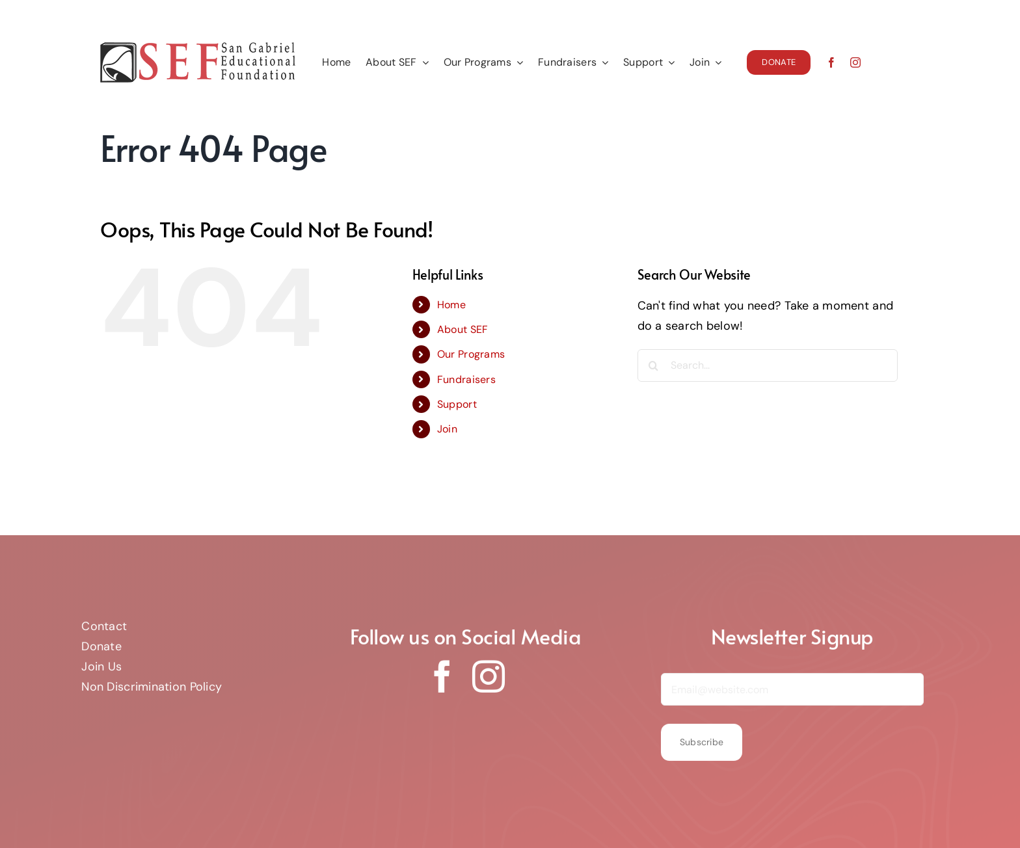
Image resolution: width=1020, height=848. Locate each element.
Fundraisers (466, 379)
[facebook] (831, 62)
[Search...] (768, 365)
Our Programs (471, 354)
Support (457, 404)
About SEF (462, 329)
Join (447, 429)
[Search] (654, 365)
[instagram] (855, 62)
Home (451, 304)
